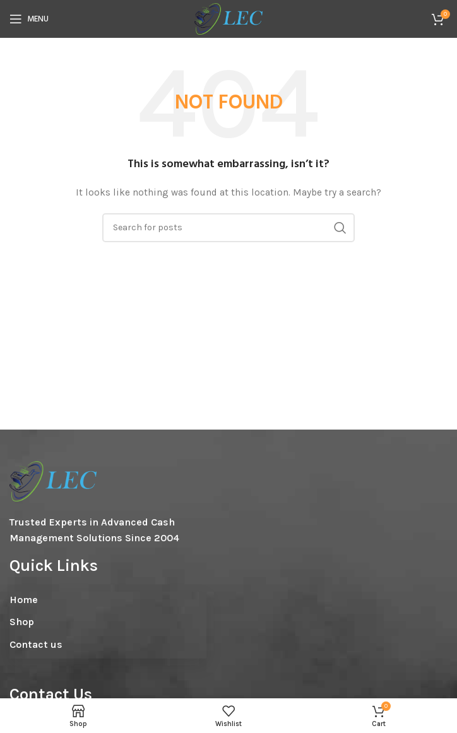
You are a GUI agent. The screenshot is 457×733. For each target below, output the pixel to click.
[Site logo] (228, 18)
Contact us (35, 644)
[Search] (228, 227)
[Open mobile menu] (29, 19)
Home (23, 600)
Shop (21, 622)
